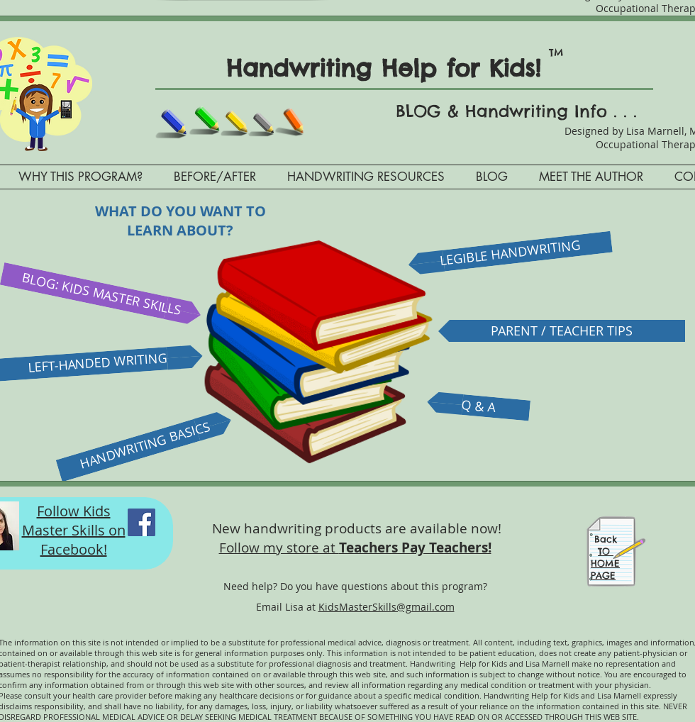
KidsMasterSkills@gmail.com (386, 606)
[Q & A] (478, 406)
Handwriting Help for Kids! (393, 68)
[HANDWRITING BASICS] (145, 445)
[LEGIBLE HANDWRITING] (510, 253)
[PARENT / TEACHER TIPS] (561, 331)
